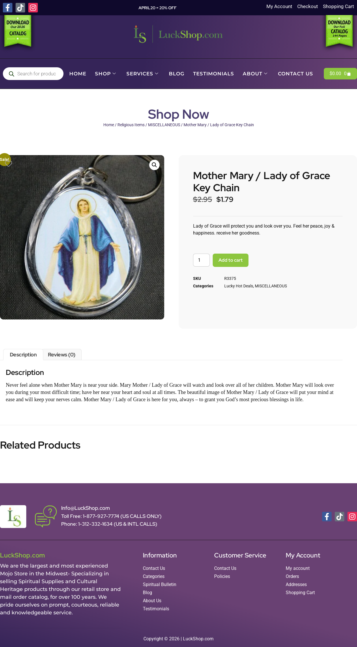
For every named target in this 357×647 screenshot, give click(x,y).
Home (77, 74)
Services (142, 73)
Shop (105, 73)
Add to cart (230, 260)
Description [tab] (23, 354)
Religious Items (131, 124)
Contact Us (295, 74)
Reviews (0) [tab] (61, 354)
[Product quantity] (201, 260)
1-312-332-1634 (96, 524)
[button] (154, 165)
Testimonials (213, 74)
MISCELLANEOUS (164, 124)
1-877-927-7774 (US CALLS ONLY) (122, 516)
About (255, 73)
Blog (176, 74)
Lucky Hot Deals (238, 286)
